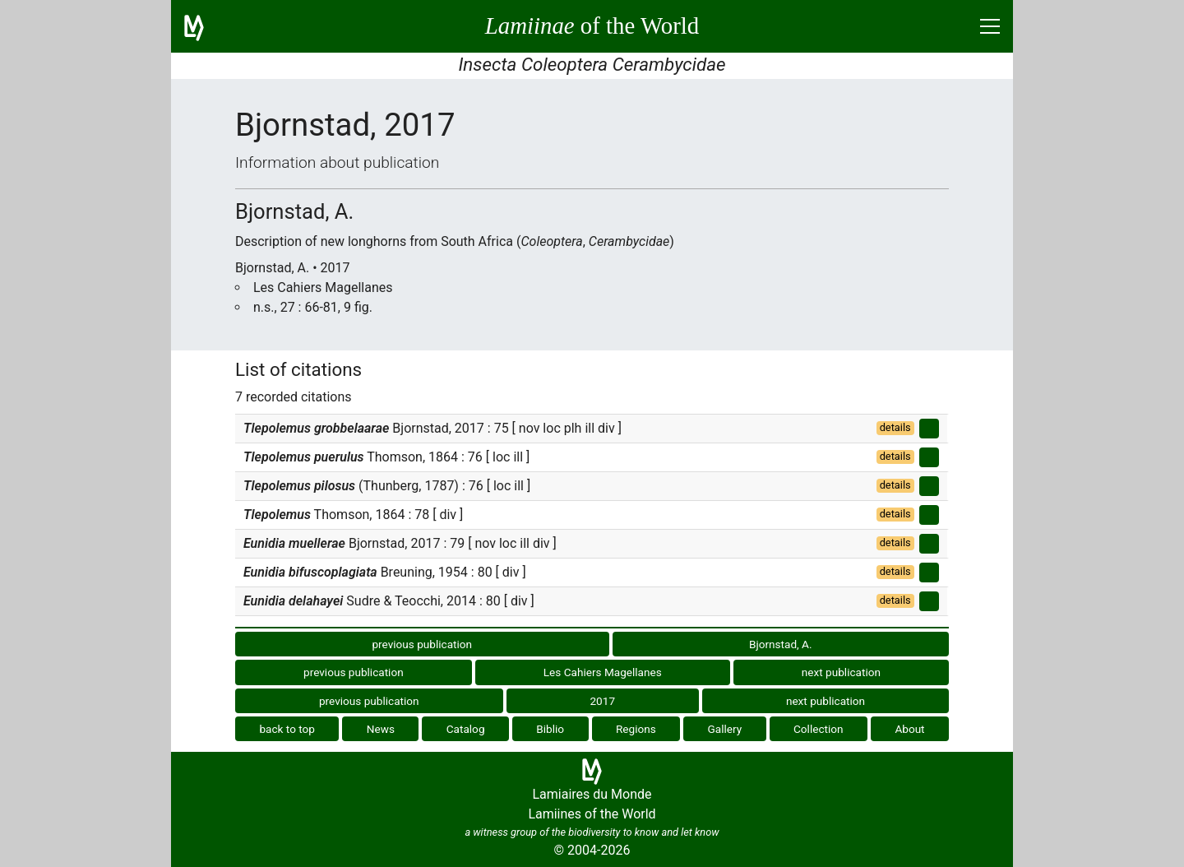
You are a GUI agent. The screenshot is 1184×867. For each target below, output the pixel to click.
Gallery (725, 728)
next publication (841, 672)
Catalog (465, 728)
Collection (818, 728)
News (381, 728)
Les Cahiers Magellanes (602, 672)
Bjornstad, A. (780, 644)
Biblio (550, 728)
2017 (602, 700)
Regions (636, 728)
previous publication (422, 644)
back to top (287, 728)
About (909, 728)
